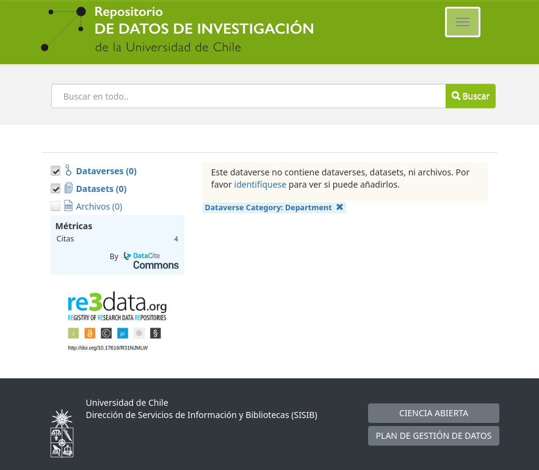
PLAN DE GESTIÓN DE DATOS (434, 435)
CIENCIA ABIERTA (433, 413)
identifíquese (260, 184)
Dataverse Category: (274, 207)
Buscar (471, 95)
